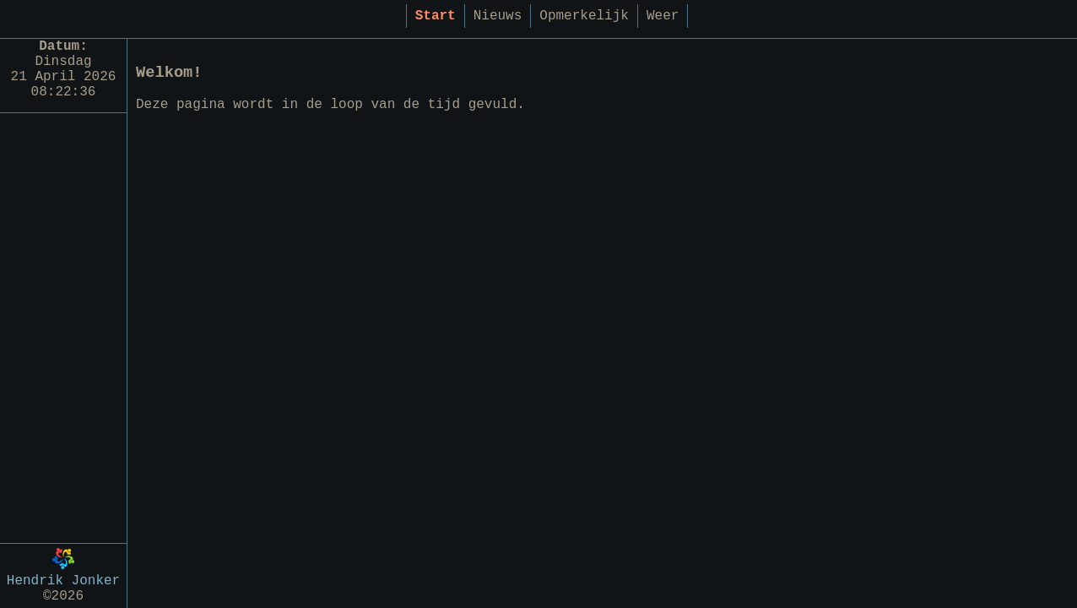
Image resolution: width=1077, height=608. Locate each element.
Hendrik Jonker (63, 576)
